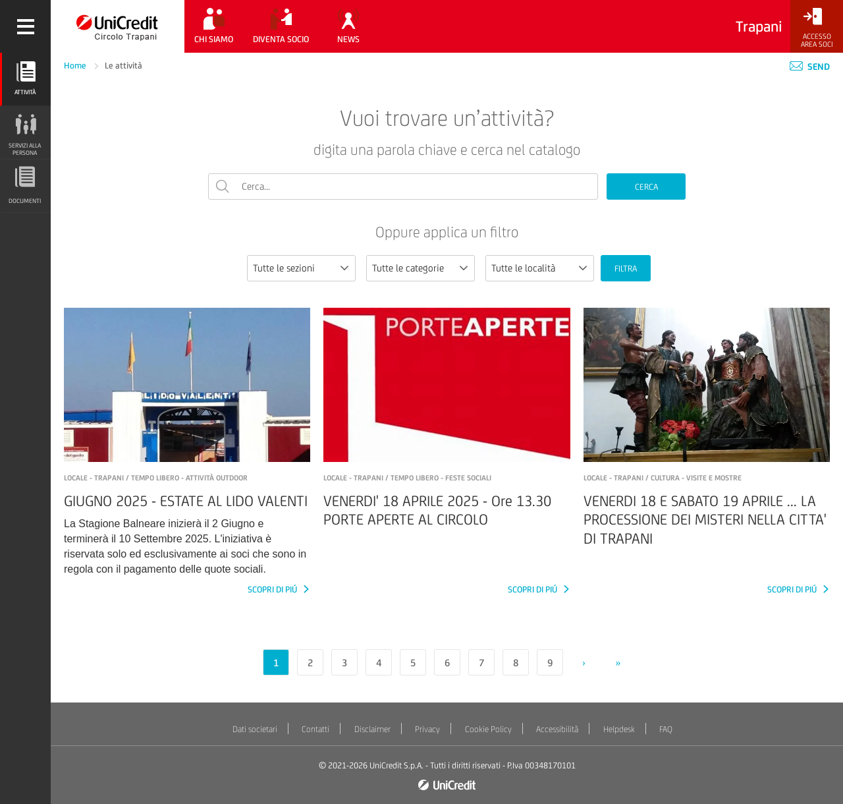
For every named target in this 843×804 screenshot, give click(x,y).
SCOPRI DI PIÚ (273, 589)
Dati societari (254, 729)
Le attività (123, 66)
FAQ (665, 729)
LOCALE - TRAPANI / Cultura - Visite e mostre (663, 477)
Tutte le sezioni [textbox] (284, 267)
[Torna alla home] (117, 26)
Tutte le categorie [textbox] (408, 267)
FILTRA (625, 268)
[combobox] (301, 268)
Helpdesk (619, 729)
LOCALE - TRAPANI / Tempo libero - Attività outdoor (156, 477)
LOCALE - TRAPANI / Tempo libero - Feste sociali (407, 477)
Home (76, 66)
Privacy (427, 729)
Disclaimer (372, 729)
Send (810, 66)
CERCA (646, 187)
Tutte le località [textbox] (523, 267)
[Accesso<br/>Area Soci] (816, 28)
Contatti (315, 729)
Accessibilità (557, 729)
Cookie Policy (488, 729)
